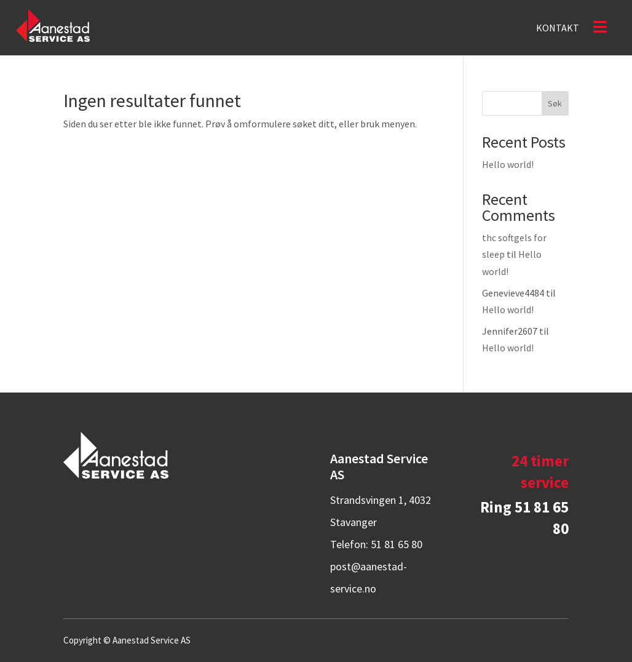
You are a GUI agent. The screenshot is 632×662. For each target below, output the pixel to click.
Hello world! (508, 164)
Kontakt (557, 28)
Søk (555, 103)
